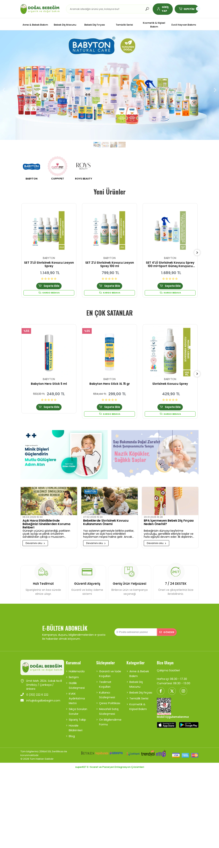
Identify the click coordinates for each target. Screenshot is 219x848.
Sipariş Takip (77, 715)
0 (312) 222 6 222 (34, 690)
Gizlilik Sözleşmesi (77, 680)
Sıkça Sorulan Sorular (78, 706)
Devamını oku (35, 543)
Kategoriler (136, 658)
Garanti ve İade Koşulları (110, 668)
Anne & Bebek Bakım (139, 668)
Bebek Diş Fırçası (140, 688)
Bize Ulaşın (165, 658)
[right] (198, 253)
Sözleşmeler (105, 658)
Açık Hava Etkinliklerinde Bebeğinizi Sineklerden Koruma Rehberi (46, 524)
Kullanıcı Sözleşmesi (107, 690)
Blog (72, 731)
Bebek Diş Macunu (136, 679)
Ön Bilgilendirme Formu (110, 717)
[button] (162, 9)
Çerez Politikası (109, 698)
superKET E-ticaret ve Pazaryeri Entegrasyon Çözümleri (109, 762)
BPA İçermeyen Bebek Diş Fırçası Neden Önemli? (169, 523)
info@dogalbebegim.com (40, 696)
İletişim (74, 672)
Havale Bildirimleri (75, 723)
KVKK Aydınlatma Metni (77, 693)
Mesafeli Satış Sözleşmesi (109, 706)
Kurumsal (73, 658)
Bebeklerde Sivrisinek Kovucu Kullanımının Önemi (105, 523)
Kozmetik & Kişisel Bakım (138, 701)
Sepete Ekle (48, 286)
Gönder (166, 627)
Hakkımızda (76, 666)
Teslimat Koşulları (105, 679)
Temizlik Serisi (138, 693)
